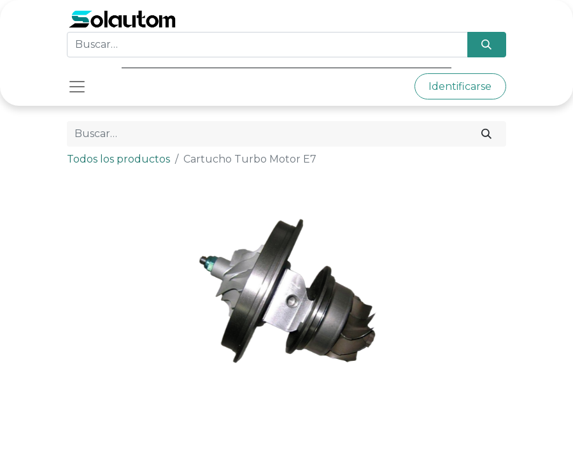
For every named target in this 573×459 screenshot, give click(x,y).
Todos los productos (118, 159)
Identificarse (460, 86)
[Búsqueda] (486, 44)
